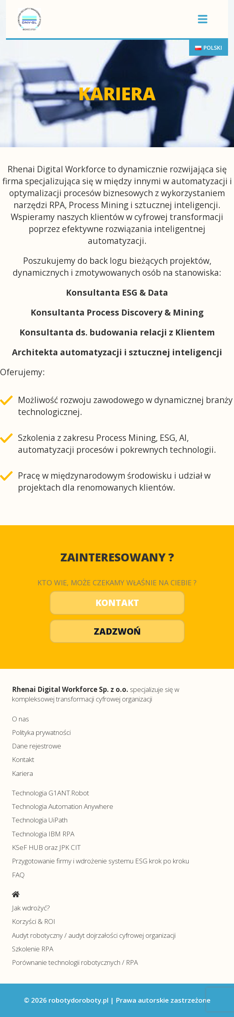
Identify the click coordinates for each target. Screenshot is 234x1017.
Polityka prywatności (41, 732)
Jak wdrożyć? (31, 907)
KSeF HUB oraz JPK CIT (46, 847)
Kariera (22, 773)
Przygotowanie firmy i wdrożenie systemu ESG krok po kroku (100, 860)
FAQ (18, 874)
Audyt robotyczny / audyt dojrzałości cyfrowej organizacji (94, 935)
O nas (20, 718)
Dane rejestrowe (36, 745)
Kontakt (117, 602)
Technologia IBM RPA (43, 833)
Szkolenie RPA (32, 948)
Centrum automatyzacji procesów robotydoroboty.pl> (100, 19)
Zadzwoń (117, 631)
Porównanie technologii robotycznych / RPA (75, 962)
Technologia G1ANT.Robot (50, 792)
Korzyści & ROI (33, 921)
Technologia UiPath (40, 819)
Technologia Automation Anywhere (62, 806)
